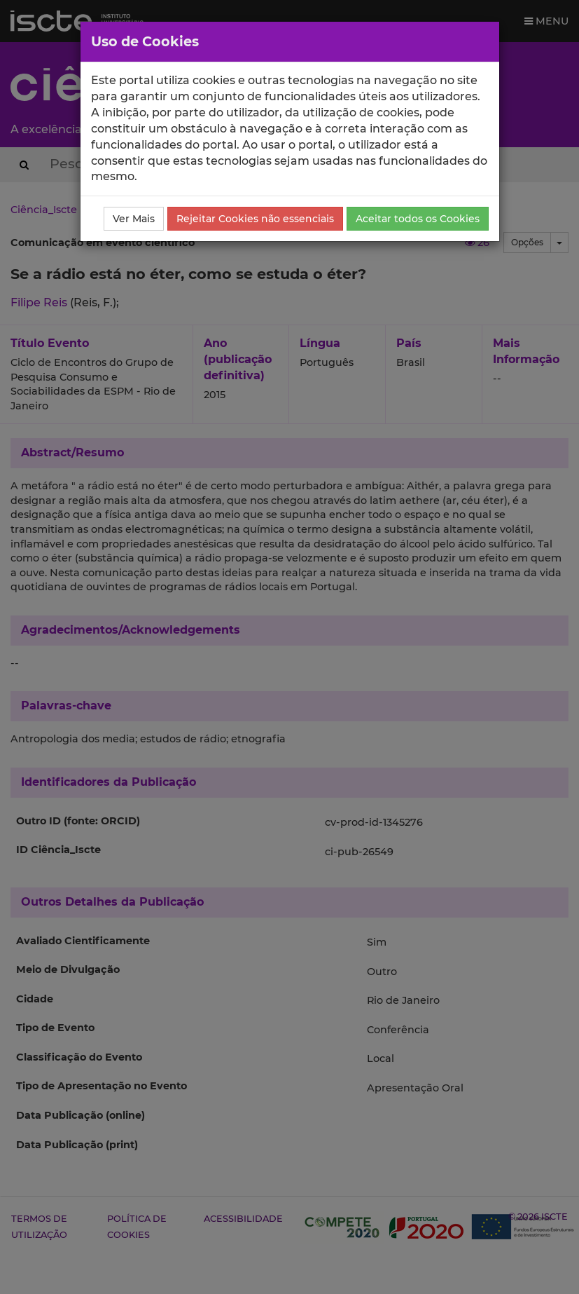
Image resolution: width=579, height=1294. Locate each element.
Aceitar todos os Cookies (418, 218)
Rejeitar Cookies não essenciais (255, 218)
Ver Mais (134, 218)
